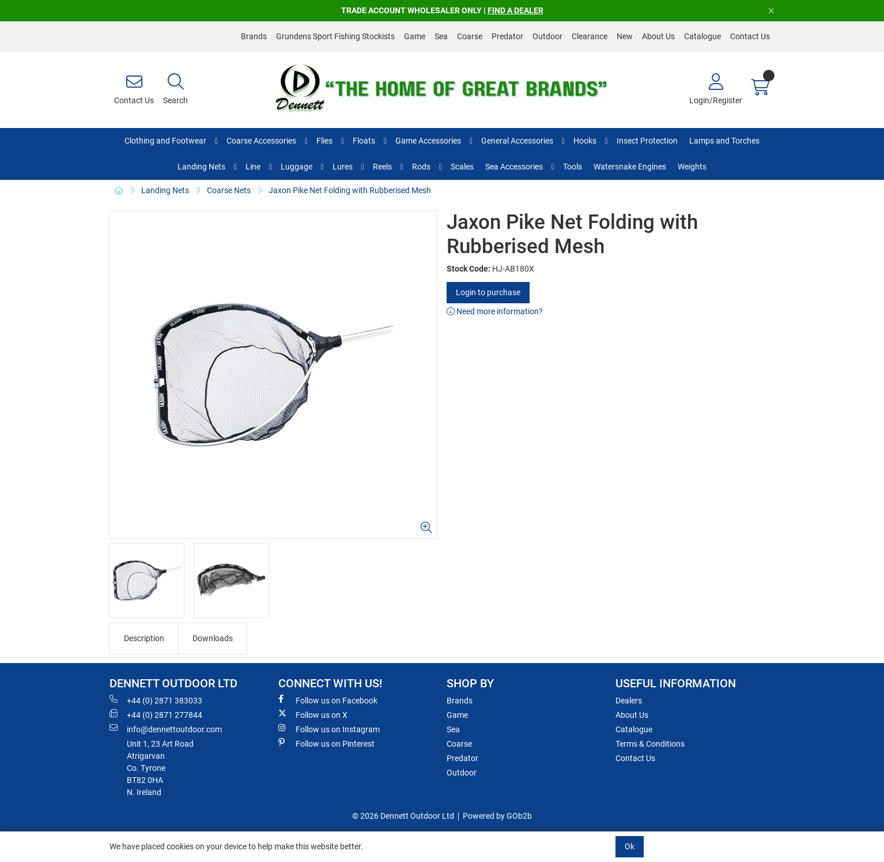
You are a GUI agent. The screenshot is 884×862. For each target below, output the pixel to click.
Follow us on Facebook (327, 700)
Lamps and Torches (724, 140)
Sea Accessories (514, 166)
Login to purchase (488, 292)
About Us (658, 36)
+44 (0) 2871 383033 (155, 700)
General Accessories (517, 140)
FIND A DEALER (515, 10)
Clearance (589, 36)
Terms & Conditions (650, 743)
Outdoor (547, 36)
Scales (462, 166)
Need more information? (495, 311)
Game (414, 36)
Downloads (212, 638)
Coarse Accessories (261, 140)
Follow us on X (312, 714)
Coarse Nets (229, 190)
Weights (692, 166)
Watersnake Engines (630, 166)
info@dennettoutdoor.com (165, 729)
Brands (254, 36)
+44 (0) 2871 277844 (155, 714)
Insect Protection (647, 140)
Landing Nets (201, 166)
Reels (382, 166)
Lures (343, 166)
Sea (441, 36)
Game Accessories (428, 140)
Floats (364, 140)
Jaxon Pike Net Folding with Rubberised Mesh (350, 190)
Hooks (584, 140)
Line (252, 166)
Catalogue (702, 36)
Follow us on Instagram (329, 729)
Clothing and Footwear (165, 140)
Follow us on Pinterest (326, 743)
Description (144, 638)
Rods (421, 166)
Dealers (628, 700)
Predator (507, 36)
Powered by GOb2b (497, 815)
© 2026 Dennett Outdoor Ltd (403, 815)
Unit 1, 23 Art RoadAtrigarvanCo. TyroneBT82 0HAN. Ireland (160, 768)
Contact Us (750, 36)
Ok (629, 846)
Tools (572, 166)
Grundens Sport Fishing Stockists (335, 36)
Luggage (296, 166)
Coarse (469, 36)
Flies (324, 140)
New (625, 36)
